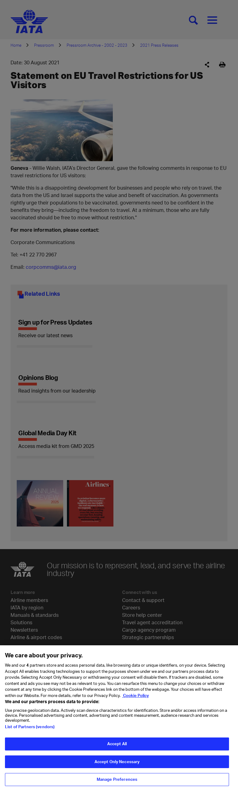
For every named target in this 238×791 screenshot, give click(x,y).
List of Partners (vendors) (30, 726)
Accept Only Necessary (117, 761)
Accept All (117, 743)
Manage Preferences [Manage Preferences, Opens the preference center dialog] (117, 779)
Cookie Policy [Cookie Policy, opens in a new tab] (135, 695)
